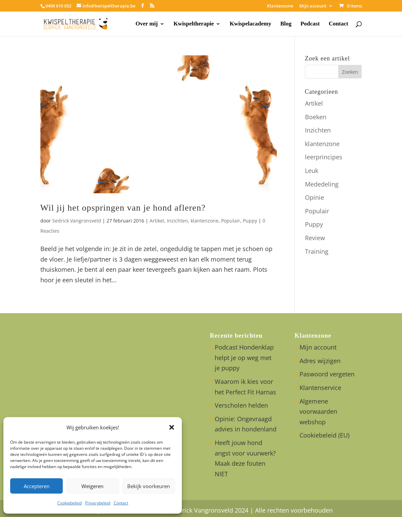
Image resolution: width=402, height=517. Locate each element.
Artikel (157, 220)
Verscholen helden (241, 405)
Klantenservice (320, 388)
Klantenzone (280, 6)
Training (316, 251)
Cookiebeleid (69, 503)
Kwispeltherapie (193, 24)
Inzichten (177, 220)
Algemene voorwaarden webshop (318, 411)
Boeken (315, 117)
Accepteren (37, 486)
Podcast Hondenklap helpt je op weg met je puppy (244, 357)
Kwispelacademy (250, 24)
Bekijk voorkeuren (148, 486)
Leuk (311, 170)
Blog (285, 24)
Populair (230, 220)
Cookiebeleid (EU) (324, 435)
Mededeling (322, 184)
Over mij (147, 24)
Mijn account (312, 6)
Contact (121, 503)
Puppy (250, 220)
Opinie (314, 197)
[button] (171, 427)
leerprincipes (323, 157)
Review (315, 238)
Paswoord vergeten (327, 374)
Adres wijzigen (320, 361)
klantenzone (204, 220)
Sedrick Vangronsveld (76, 220)
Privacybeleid (97, 503)
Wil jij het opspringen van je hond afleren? (123, 208)
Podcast (310, 24)
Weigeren (92, 486)
